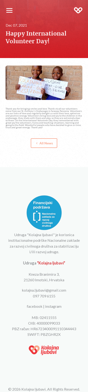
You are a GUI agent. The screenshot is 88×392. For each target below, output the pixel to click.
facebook (34, 306)
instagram (53, 306)
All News (44, 143)
